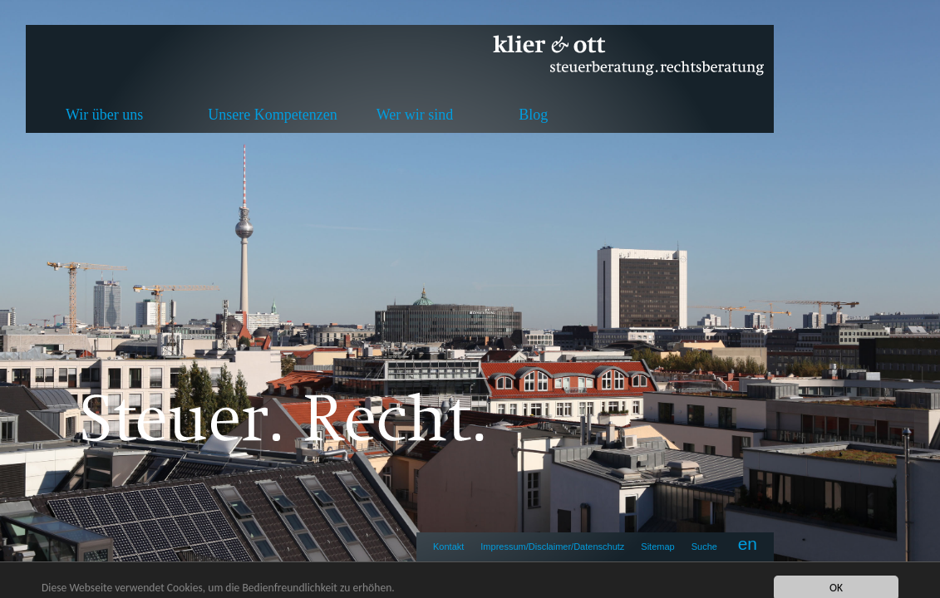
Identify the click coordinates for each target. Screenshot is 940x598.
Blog (533, 114)
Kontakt (448, 546)
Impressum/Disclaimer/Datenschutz (552, 546)
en (747, 543)
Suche (704, 546)
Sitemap (657, 546)
